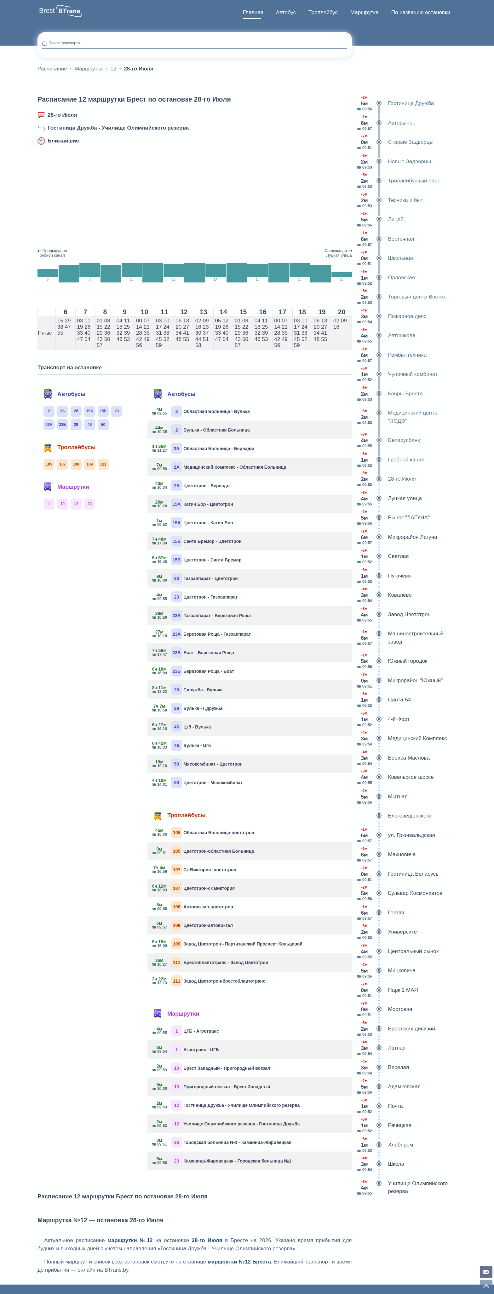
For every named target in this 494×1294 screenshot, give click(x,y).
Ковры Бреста (390, 394)
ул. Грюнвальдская (396, 835)
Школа (381, 1164)
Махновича (386, 854)
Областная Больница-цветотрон (203, 832)
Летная (381, 1048)
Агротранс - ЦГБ (185, 1049)
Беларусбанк (388, 440)
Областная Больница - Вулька (201, 411)
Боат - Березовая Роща (193, 652)
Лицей (380, 219)
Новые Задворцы (394, 162)
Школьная (385, 258)
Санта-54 (384, 700)
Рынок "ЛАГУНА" (393, 518)
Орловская (386, 278)
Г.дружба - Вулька (187, 689)
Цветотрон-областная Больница (203, 850)
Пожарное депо (392, 316)
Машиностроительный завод (400, 638)
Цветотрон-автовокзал (192, 925)
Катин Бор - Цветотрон (192, 504)
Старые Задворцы (395, 142)
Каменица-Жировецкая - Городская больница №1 (221, 1160)
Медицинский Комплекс (402, 738)
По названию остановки (420, 12)
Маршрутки (66, 487)
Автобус (286, 12)
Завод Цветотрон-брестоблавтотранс (208, 980)
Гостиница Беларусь (398, 874)
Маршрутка (364, 12)
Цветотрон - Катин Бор (192, 522)
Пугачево (384, 576)
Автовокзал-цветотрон (192, 906)
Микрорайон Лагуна (397, 537)
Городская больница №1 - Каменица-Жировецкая (221, 1142)
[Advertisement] (194, 199)
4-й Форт (383, 719)
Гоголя (381, 913)
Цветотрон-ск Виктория (193, 888)
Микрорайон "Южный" (400, 681)
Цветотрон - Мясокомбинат (197, 782)
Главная (253, 12)
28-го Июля (62, 115)
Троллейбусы (69, 447)
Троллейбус (323, 12)
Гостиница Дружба (395, 103)
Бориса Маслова (393, 758)
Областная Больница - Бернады (203, 448)
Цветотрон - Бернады (191, 485)
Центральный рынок (398, 951)
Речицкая (384, 1125)
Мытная (382, 797)
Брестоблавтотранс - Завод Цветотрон (210, 962)
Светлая (383, 556)
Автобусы (64, 394)
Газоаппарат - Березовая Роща (201, 615)
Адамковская (389, 1087)
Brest (47, 10)
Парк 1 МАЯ (387, 990)
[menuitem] (253, 12)
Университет (388, 932)
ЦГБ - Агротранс (185, 1030)
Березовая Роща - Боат (193, 671)
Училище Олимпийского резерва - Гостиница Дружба (226, 1123)
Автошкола (386, 335)
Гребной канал (391, 460)
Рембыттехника (392, 355)
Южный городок (392, 661)
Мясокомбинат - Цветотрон (197, 763)
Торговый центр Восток (401, 297)
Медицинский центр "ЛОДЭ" (397, 417)
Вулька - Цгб (181, 745)
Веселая (383, 1067)
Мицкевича (386, 971)
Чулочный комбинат (397, 374)
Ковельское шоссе (395, 777)
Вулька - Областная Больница (201, 429)
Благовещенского (394, 816)
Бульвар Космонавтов (400, 893)
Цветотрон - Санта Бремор (197, 559)
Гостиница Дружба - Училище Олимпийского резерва (118, 128)
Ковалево (384, 595)
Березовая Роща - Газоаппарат (201, 633)
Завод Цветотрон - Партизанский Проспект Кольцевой (227, 943)
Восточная (385, 239)
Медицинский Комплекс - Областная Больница (219, 466)
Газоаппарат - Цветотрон (195, 578)
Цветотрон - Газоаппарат (195, 596)
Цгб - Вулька (181, 726)
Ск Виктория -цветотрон (194, 869)
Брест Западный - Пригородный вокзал (211, 1068)
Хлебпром (385, 1145)
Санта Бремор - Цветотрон (197, 541)
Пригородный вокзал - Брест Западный (211, 1086)
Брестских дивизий (396, 1029)
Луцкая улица (389, 498)
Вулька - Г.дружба (187, 708)
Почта (380, 1106)
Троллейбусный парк (398, 181)
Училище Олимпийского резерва (402, 1187)
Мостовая (384, 1009)
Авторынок (386, 123)
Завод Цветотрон (394, 614)
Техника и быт (390, 200)
